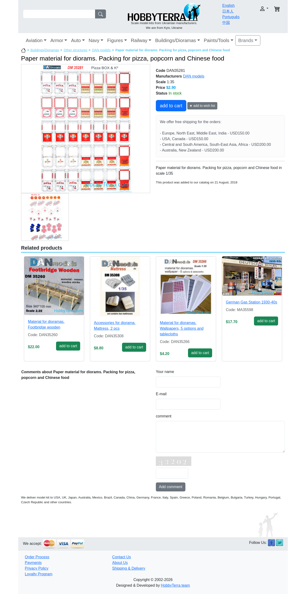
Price (160, 88)
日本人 (228, 11)
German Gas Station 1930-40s (251, 302)
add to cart (171, 105)
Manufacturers (169, 76)
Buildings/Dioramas (175, 40)
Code (160, 71)
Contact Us (121, 557)
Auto (76, 40)
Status (161, 93)
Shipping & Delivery (128, 568)
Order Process (37, 557)
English (228, 6)
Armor (56, 40)
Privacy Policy (36, 568)
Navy (94, 40)
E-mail (161, 394)
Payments (33, 563)
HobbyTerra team (175, 585)
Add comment (170, 487)
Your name (165, 372)
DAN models (101, 50)
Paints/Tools (216, 40)
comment (163, 416)
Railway (139, 40)
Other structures (75, 50)
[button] (256, 9)
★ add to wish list (202, 106)
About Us (120, 563)
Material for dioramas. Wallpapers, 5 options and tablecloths (181, 328)
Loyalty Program (38, 574)
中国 (226, 23)
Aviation (34, 40)
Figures (115, 40)
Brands (245, 40)
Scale (161, 82)
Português (231, 17)
